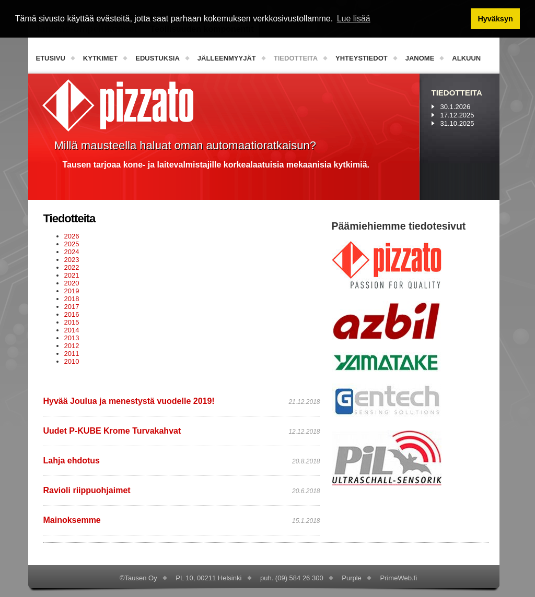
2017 (71, 307)
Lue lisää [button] (353, 18)
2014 (71, 330)
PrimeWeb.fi (398, 578)
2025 (71, 244)
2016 (71, 314)
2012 (71, 346)
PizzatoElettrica (117, 105)
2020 (71, 283)
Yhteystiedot (361, 58)
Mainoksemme (72, 520)
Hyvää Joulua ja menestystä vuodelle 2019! (129, 401)
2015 (71, 322)
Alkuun (466, 58)
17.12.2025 (457, 115)
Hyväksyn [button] (495, 19)
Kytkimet (100, 58)
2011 (71, 353)
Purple (352, 578)
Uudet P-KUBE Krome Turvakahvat (112, 430)
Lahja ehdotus (71, 460)
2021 (71, 275)
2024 (71, 252)
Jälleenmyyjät (226, 58)
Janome (420, 58)
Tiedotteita (296, 58)
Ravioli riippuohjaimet (87, 490)
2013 (71, 338)
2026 (71, 236)
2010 (71, 361)
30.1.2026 (455, 107)
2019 (71, 291)
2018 (71, 299)
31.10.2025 (457, 123)
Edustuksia (157, 58)
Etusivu (50, 58)
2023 (71, 260)
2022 (71, 267)
